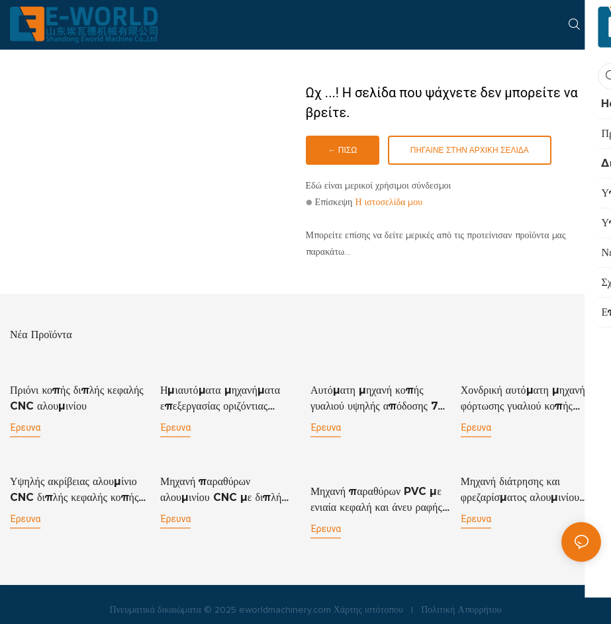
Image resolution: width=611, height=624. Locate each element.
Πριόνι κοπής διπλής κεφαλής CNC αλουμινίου (77, 397)
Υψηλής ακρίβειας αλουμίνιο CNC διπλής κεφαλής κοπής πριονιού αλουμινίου (74, 489)
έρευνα (25, 427)
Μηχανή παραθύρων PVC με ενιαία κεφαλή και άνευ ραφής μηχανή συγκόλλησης (376, 489)
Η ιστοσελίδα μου (388, 202)
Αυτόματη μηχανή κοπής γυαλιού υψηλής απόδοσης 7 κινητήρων (374, 398)
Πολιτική (438, 598)
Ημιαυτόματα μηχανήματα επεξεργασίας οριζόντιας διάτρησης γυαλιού (220, 398)
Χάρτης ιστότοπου (368, 598)
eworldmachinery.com (285, 598)
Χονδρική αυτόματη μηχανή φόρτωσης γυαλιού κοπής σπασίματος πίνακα (523, 398)
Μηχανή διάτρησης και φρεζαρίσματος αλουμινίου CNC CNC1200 (520, 489)
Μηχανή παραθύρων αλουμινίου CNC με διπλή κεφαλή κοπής (220, 489)
